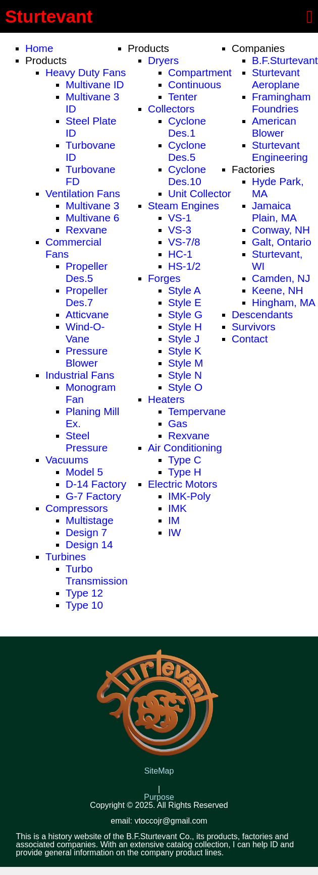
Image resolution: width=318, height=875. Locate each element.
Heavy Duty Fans (85, 72)
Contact (250, 338)
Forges (164, 278)
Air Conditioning (185, 447)
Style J (183, 338)
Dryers (163, 60)
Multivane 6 (92, 217)
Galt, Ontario (281, 242)
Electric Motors (183, 484)
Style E (184, 302)
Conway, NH (281, 230)
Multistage (90, 520)
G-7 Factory (93, 496)
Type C (184, 459)
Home (39, 48)
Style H (185, 326)
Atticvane (87, 314)
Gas (177, 423)
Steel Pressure (87, 441)
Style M (185, 363)
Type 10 (84, 605)
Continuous (194, 84)
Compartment (200, 72)
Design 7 (86, 532)
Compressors (76, 508)
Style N (185, 375)
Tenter (182, 96)
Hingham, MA (283, 302)
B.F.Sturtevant (285, 60)
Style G (185, 314)
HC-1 (180, 254)
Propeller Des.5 (87, 272)
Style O (185, 387)
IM (174, 520)
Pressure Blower (87, 357)
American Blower (274, 127)
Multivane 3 (92, 205)
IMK (177, 508)
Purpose (159, 797)
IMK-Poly (189, 496)
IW (174, 532)
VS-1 (179, 217)
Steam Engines (183, 205)
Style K (184, 351)
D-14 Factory (96, 484)
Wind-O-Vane (85, 332)
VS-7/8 (184, 242)
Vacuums (66, 459)
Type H (184, 472)
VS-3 (179, 230)
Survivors (254, 326)
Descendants (262, 314)
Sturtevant (48, 16)
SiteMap (159, 771)
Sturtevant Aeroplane (276, 78)
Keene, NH (277, 290)
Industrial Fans (79, 375)
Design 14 (89, 544)
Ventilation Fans (82, 193)
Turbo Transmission (97, 575)
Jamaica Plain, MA (274, 211)
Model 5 (84, 472)
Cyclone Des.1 (187, 127)
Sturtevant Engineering (280, 151)
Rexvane (86, 230)
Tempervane (197, 411)
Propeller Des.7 (87, 296)
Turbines (65, 556)
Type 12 (84, 593)
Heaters (166, 399)
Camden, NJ (281, 278)
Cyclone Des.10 (187, 175)
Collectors (171, 108)
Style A (184, 290)
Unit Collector (199, 193)
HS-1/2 (184, 266)
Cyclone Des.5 (187, 151)
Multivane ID (95, 84)
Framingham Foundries (281, 102)
